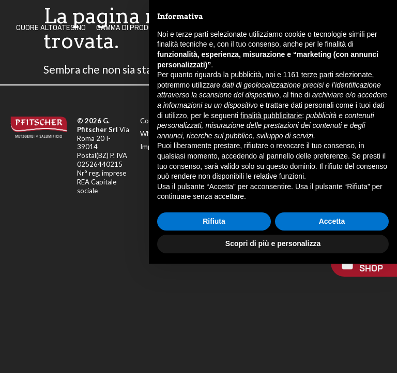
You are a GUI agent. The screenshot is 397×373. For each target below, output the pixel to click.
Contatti (312, 28)
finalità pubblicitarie (271, 224)
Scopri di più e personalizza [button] (272, 353)
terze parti (317, 184)
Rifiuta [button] (214, 330)
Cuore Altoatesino (51, 28)
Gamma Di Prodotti (130, 28)
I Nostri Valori (259, 28)
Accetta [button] (332, 330)
